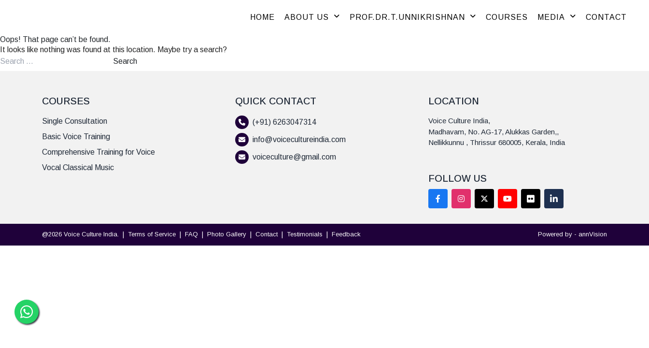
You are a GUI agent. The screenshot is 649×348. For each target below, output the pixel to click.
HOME (262, 17)
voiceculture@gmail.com (294, 157)
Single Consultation (74, 121)
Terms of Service (152, 234)
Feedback (346, 234)
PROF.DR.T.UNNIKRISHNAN (413, 17)
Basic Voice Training (76, 136)
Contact (266, 234)
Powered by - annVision (572, 234)
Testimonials (305, 234)
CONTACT (606, 17)
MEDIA (556, 17)
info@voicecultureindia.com (299, 139)
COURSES (507, 17)
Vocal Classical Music (78, 167)
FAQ (191, 234)
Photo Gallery (226, 234)
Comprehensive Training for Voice (98, 152)
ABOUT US (312, 17)
